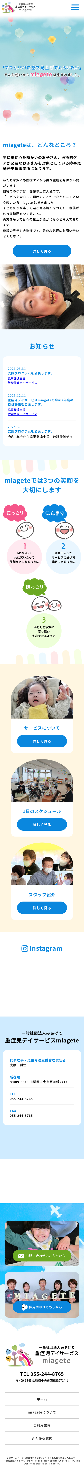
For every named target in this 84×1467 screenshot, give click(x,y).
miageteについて (42, 1412)
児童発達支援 (16, 378)
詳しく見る (42, 251)
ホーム (42, 1399)
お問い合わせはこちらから (41, 1256)
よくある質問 (42, 1438)
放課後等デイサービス (22, 383)
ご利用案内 (42, 1424)
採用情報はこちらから (42, 1307)
